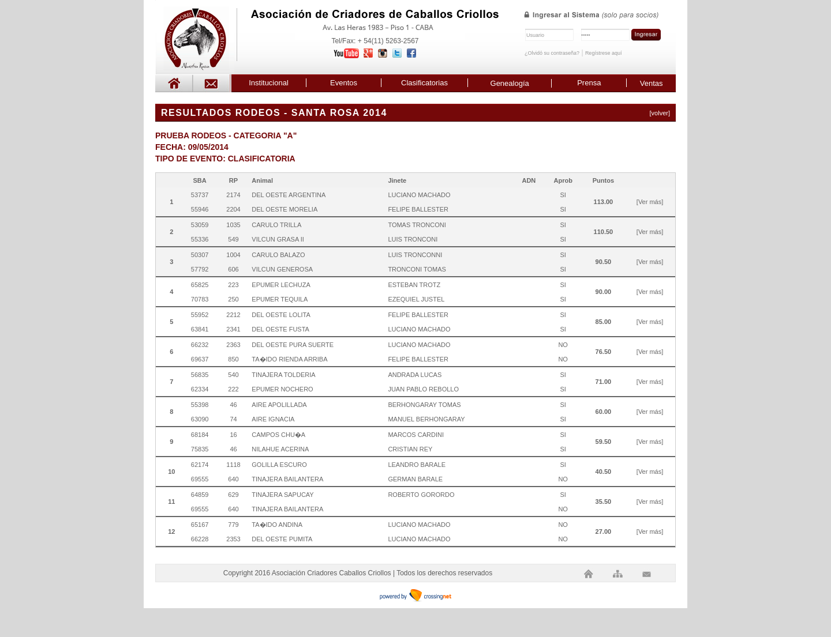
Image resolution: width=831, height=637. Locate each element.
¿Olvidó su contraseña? (552, 53)
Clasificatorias (424, 82)
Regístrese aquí (603, 53)
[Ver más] (650, 201)
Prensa (589, 82)
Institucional (269, 82)
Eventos (343, 82)
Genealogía (510, 83)
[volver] (660, 113)
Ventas (651, 83)
